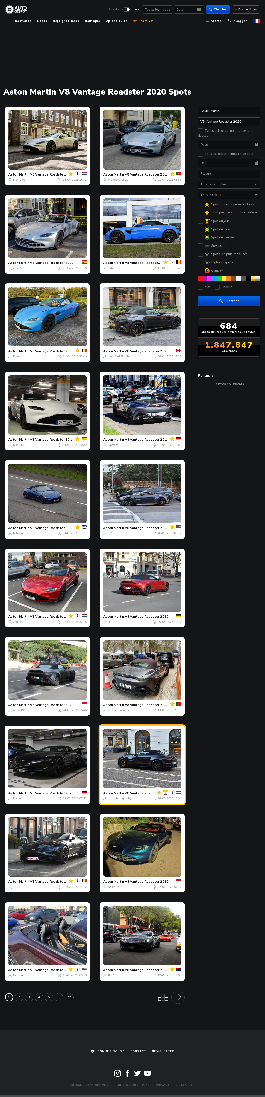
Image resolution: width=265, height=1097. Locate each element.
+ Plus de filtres (246, 9)
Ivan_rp (18, 445)
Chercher (218, 9)
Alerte (214, 21)
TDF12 (17, 887)
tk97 (111, 975)
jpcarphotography (119, 799)
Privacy (163, 1085)
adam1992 (20, 710)
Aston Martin (18, 174)
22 (69, 997)
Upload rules (117, 21)
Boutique (92, 21)
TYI (110, 533)
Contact (138, 1051)
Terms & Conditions (132, 1085)
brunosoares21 (118, 180)
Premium (143, 21)
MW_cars (19, 180)
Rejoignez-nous (66, 21)
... (59, 997)
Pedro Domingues (119, 710)
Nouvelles (114, 9)
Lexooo (18, 975)
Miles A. (18, 533)
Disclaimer (185, 1085)
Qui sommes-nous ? (108, 1051)
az (109, 622)
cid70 (111, 268)
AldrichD (19, 622)
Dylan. (17, 799)
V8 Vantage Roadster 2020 (52, 174)
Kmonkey (19, 356)
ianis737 (18, 268)
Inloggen (238, 21)
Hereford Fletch (118, 356)
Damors (113, 445)
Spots (135, 9)
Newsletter (163, 1051)
